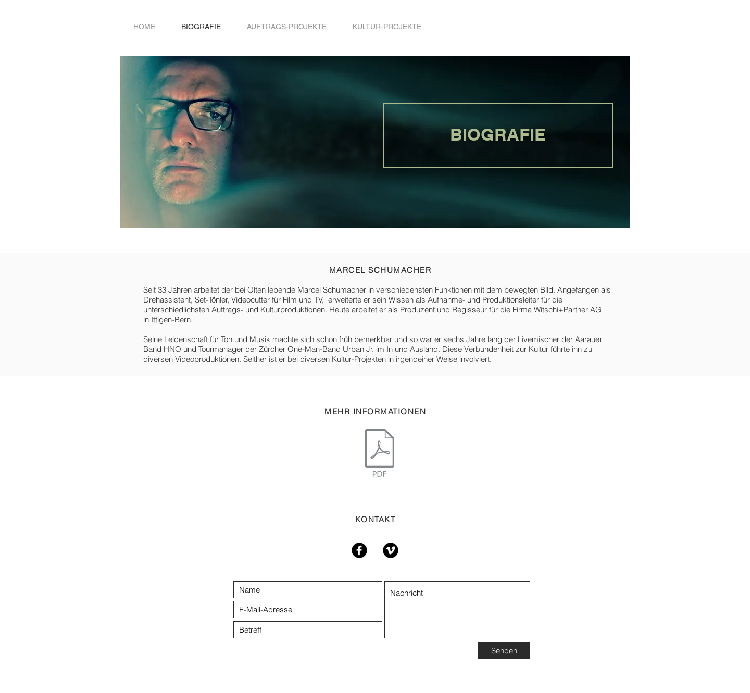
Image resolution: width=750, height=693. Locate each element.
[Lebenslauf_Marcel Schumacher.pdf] (379, 454)
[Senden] (504, 650)
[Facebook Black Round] (359, 550)
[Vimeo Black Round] (390, 550)
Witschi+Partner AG (568, 309)
